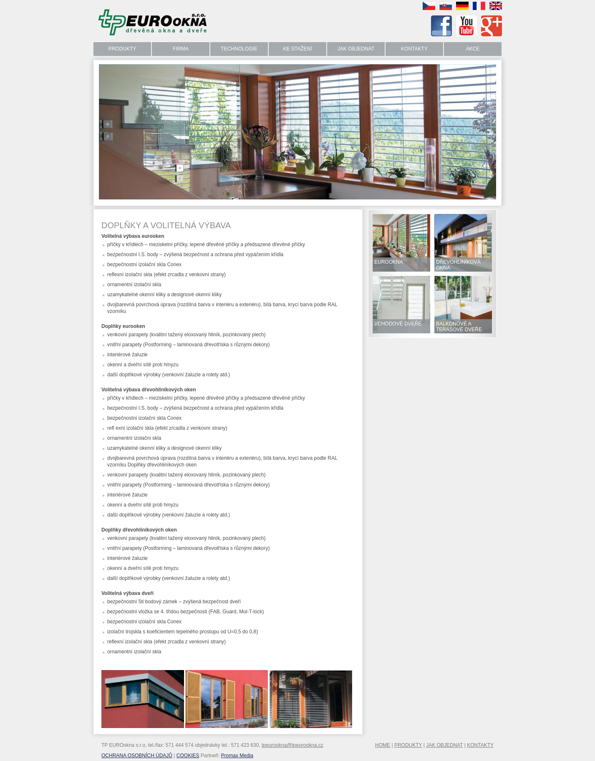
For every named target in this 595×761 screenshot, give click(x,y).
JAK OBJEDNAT (444, 745)
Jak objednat (356, 49)
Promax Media (237, 755)
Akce (473, 49)
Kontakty (414, 49)
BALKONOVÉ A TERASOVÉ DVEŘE (459, 327)
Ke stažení (297, 49)
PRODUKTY (408, 745)
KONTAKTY (480, 745)
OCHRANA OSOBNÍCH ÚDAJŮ (136, 755)
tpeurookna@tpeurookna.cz (292, 745)
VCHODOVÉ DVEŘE (397, 324)
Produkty (122, 49)
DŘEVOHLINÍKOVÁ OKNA (458, 265)
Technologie (239, 49)
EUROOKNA (388, 262)
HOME (382, 745)
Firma (180, 49)
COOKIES (187, 755)
